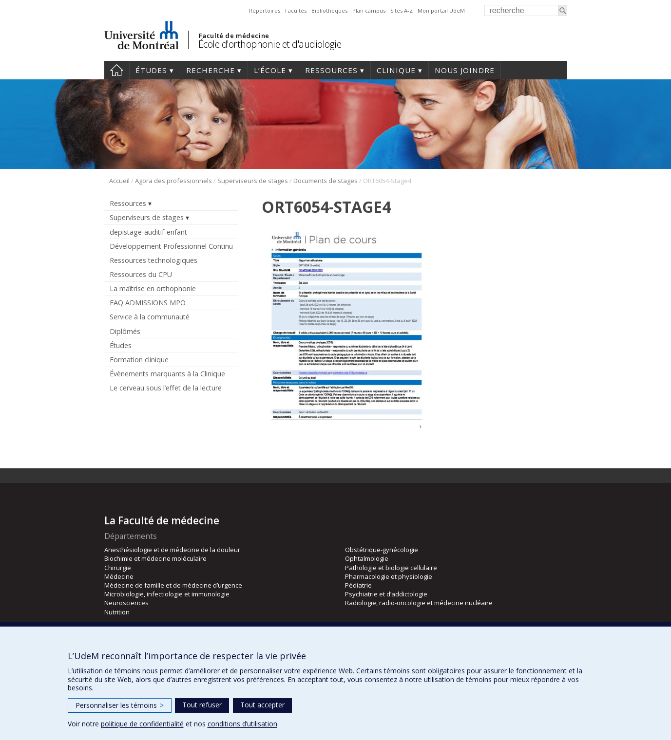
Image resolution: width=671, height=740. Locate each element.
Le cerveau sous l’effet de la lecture (166, 387)
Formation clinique (139, 359)
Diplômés (125, 331)
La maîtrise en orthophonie (153, 288)
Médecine (119, 576)
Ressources (331, 70)
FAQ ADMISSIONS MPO (148, 302)
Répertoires (264, 10)
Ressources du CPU (141, 274)
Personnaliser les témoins (120, 705)
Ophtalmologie (366, 558)
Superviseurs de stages (252, 180)
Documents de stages (325, 180)
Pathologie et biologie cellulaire (391, 567)
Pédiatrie (358, 585)
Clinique (396, 70)
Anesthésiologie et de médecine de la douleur (172, 549)
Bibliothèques (329, 10)
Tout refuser (202, 704)
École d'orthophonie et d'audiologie (270, 44)
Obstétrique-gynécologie (381, 549)
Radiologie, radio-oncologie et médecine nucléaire (419, 602)
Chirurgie (117, 567)
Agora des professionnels (173, 180)
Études (151, 70)
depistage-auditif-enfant (148, 232)
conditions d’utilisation (242, 723)
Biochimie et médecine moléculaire (155, 558)
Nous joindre (465, 70)
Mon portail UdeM (441, 10)
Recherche (210, 70)
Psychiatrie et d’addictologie (386, 594)
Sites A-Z (401, 10)
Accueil (116, 70)
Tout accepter (262, 704)
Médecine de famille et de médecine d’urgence (173, 585)
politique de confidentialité (142, 723)
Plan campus (368, 10)
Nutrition (117, 612)
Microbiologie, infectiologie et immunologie (167, 594)
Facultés (296, 10)
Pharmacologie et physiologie (388, 576)
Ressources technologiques (153, 260)
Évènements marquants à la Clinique (167, 373)
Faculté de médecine (234, 35)
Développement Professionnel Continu (171, 246)
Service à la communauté (150, 316)
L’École (270, 70)
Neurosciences (126, 602)
